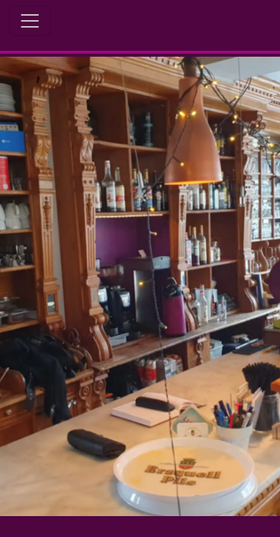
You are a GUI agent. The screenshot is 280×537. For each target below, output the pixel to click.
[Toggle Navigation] (30, 21)
